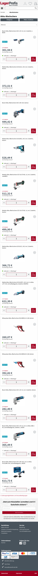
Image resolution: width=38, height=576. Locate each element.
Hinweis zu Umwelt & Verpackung (9, 529)
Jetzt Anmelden (19, 512)
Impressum (19, 573)
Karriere (3, 543)
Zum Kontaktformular (25, 531)
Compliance (4, 533)
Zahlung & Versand (24, 529)
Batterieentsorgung (6, 531)
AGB (36, 573)
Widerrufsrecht (5, 527)
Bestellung (22, 527)
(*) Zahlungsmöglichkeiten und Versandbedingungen (13, 495)
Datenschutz (4, 573)
